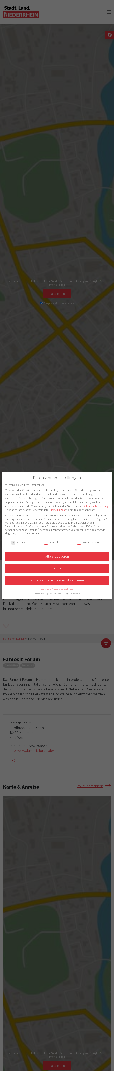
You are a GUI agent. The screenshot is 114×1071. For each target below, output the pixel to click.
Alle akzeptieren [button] (57, 556)
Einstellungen (57, 510)
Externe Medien (88, 542)
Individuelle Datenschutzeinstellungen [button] (57, 589)
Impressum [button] (75, 593)
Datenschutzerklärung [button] (58, 593)
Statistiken (52, 542)
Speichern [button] (57, 568)
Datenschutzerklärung (95, 506)
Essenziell (19, 542)
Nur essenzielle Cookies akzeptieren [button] (57, 580)
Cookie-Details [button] (40, 593)
